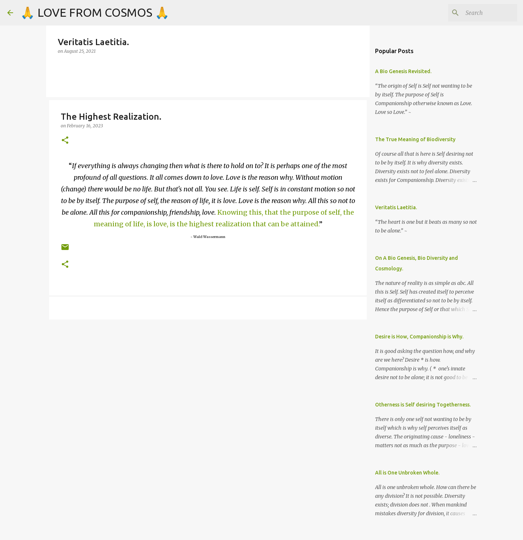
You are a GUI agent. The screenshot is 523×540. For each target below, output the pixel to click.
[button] (65, 141)
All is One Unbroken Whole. (407, 473)
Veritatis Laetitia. (396, 207)
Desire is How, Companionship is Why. (419, 337)
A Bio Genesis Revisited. (403, 71)
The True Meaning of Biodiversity (415, 139)
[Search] (479, 12)
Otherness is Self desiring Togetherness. (423, 405)
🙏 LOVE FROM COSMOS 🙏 (94, 12)
